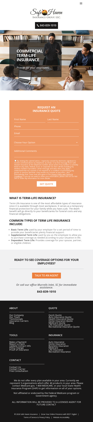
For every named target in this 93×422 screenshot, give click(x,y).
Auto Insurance (56, 342)
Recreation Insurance (60, 351)
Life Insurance (56, 349)
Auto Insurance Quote (60, 317)
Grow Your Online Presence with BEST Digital (59, 414)
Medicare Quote (57, 322)
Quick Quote (55, 315)
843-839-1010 (48, 25)
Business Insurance (59, 345)
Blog (11, 322)
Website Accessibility (61, 417)
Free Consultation (18, 371)
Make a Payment (18, 342)
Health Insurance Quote (61, 319)
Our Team (14, 317)
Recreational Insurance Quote (64, 326)
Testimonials (16, 319)
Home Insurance (57, 343)
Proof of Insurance (19, 349)
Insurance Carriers (18, 320)
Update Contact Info (20, 345)
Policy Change (16, 347)
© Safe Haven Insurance (26, 414)
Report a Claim (17, 343)
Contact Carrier (17, 369)
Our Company (16, 315)
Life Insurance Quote (59, 324)
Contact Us (15, 367)
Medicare (53, 347)
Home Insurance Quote (61, 320)
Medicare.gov (28, 385)
